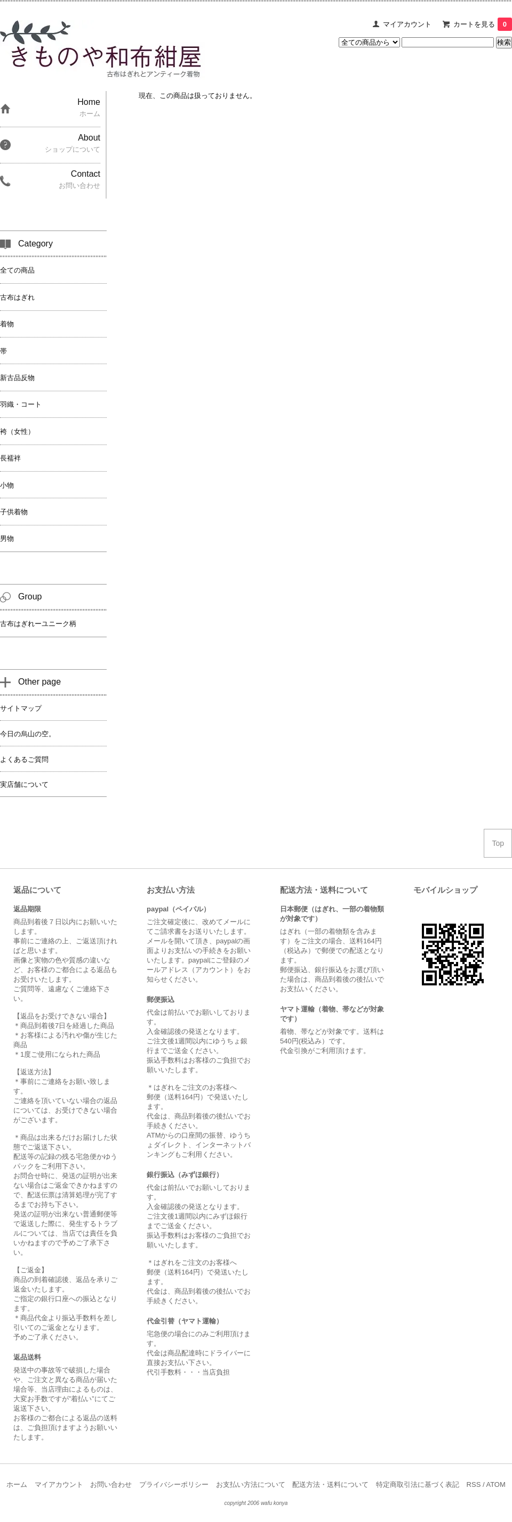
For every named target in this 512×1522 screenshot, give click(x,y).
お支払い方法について (250, 1484)
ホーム (16, 1484)
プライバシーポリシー (174, 1484)
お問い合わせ (111, 1484)
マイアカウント (407, 24)
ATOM (495, 1484)
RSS (474, 1484)
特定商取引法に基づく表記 (417, 1484)
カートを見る (482, 24)
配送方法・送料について (330, 1484)
